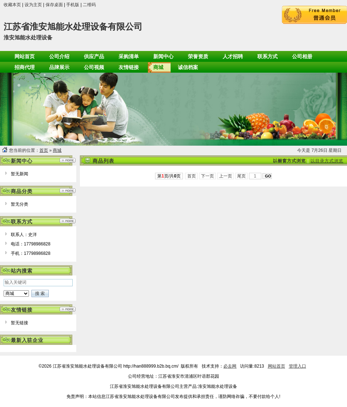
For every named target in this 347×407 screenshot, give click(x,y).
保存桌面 (54, 4)
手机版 (72, 4)
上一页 (226, 176)
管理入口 (297, 366)
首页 (43, 150)
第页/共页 (169, 176)
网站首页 (276, 366)
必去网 (229, 366)
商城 (57, 150)
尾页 (241, 176)
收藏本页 (12, 4)
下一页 (207, 176)
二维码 (89, 4)
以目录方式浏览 (326, 160)
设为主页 (33, 4)
